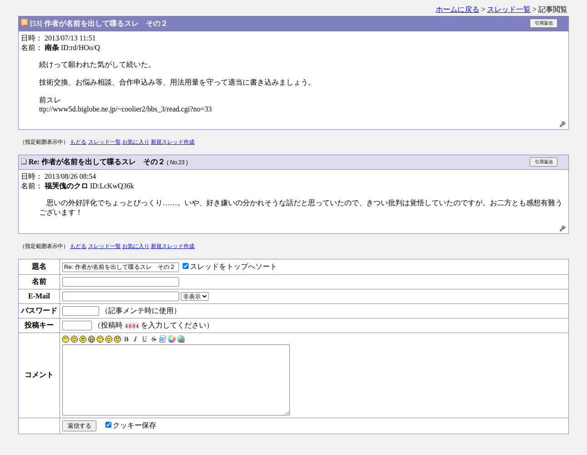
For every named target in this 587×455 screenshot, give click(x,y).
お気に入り (135, 142)
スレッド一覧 (509, 9)
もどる (78, 142)
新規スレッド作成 (172, 142)
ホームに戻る (457, 9)
